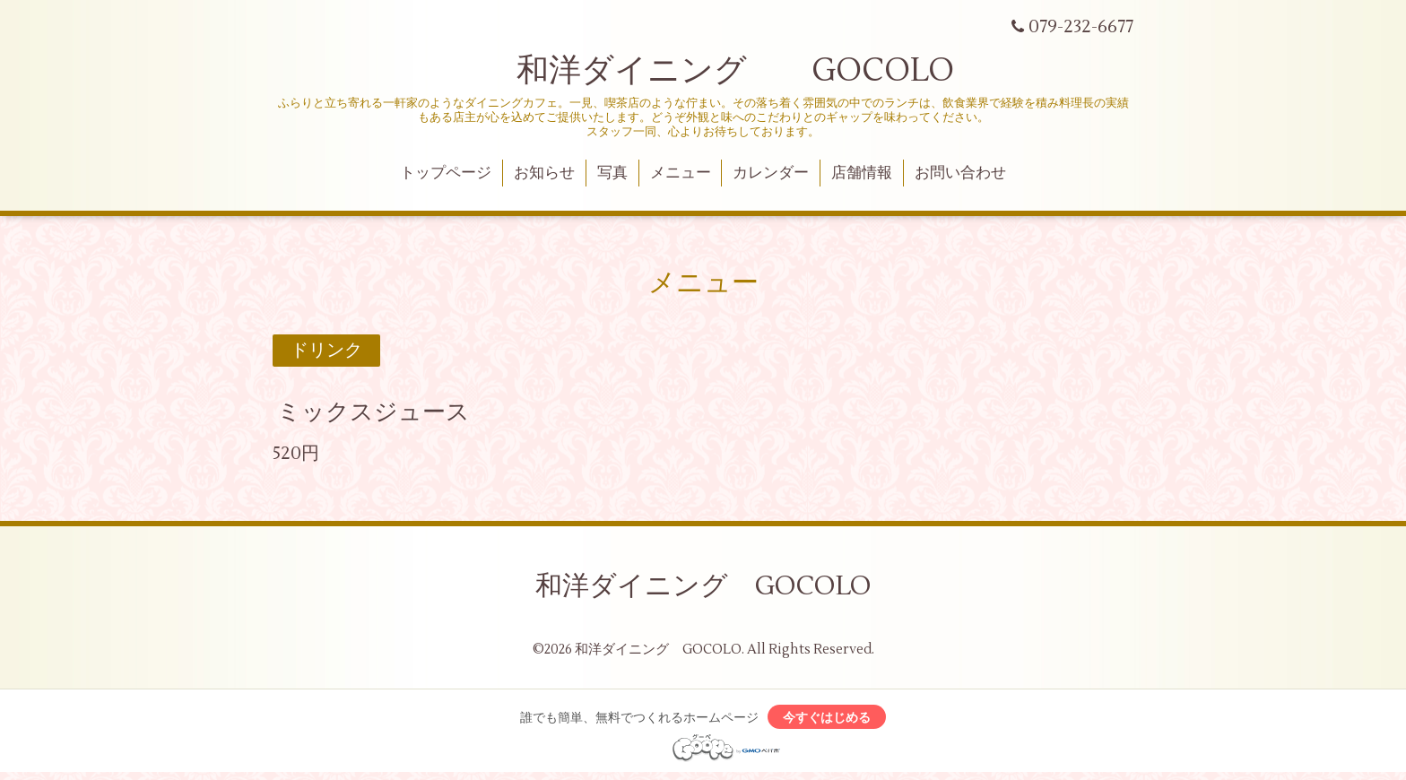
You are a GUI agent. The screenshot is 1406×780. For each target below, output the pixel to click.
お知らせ (544, 173)
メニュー (680, 173)
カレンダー (771, 173)
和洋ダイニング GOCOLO (703, 70)
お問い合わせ (960, 173)
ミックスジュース (373, 412)
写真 (612, 173)
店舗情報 (861, 173)
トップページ (445, 173)
